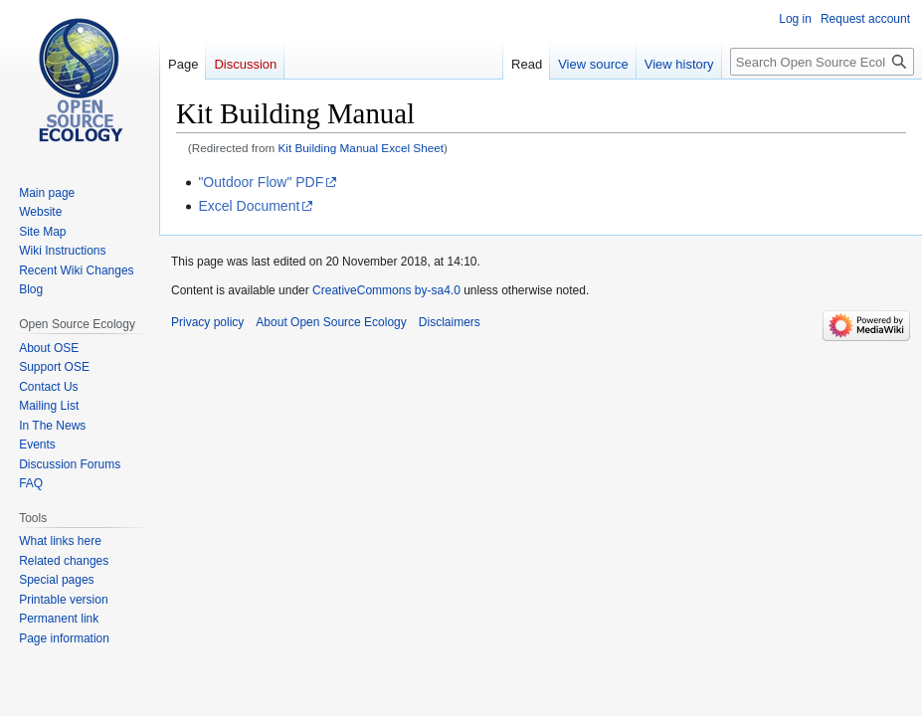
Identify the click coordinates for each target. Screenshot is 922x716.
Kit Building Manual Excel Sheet (361, 147)
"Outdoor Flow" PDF (260, 182)
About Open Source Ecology (331, 322)
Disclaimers (449, 322)
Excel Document (248, 206)
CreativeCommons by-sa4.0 (386, 290)
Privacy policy (207, 322)
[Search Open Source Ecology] (822, 62)
